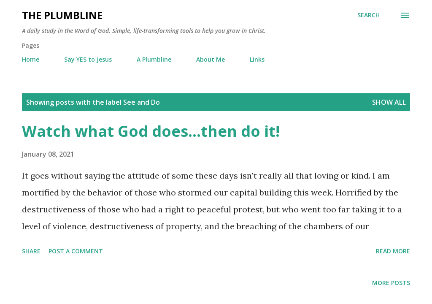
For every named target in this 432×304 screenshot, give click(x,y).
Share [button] (31, 251)
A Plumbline (154, 59)
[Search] (368, 15)
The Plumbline (62, 15)
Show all (389, 102)
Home (30, 59)
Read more (393, 251)
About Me (210, 59)
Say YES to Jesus (88, 59)
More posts (391, 283)
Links (257, 59)
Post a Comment (76, 251)
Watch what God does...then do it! (151, 131)
